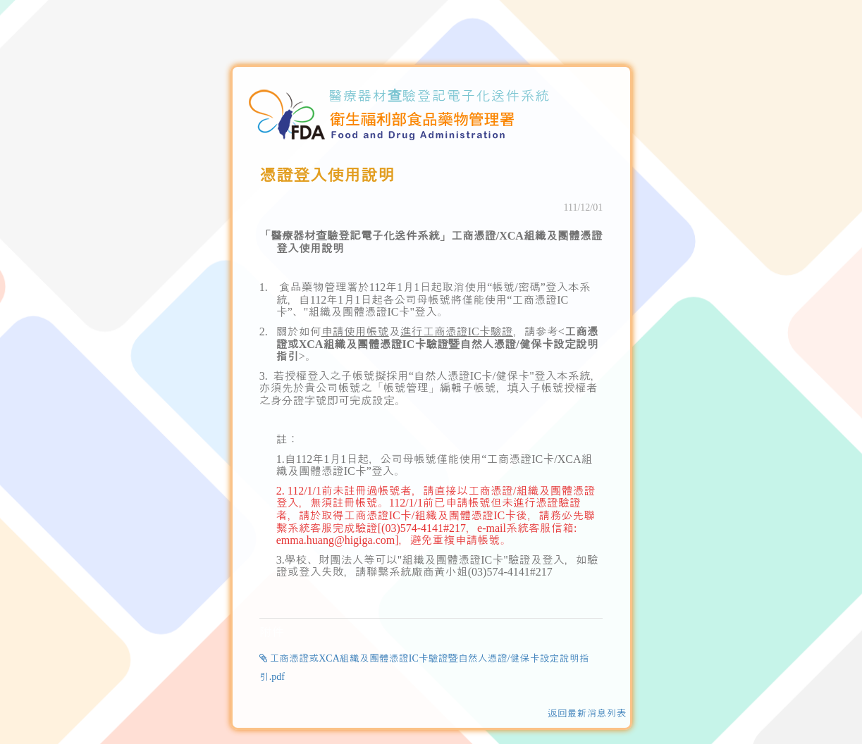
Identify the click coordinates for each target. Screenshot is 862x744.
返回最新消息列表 (587, 713)
